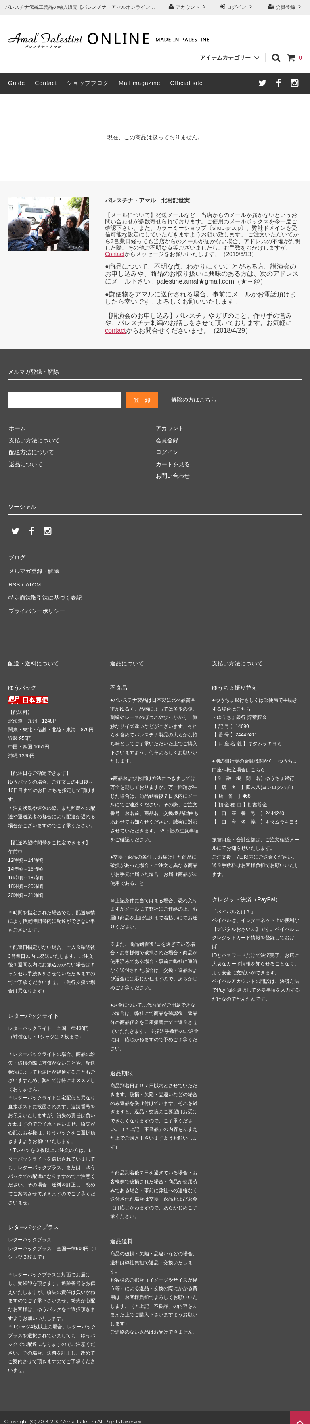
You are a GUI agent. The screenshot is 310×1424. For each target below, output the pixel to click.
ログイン (236, 6)
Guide (16, 83)
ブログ (16, 557)
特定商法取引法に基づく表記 (45, 592)
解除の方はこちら (193, 399)
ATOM (32, 581)
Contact (46, 83)
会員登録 (285, 6)
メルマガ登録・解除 (33, 568)
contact (115, 330)
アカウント (188, 6)
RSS (14, 581)
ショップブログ (88, 83)
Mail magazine (139, 83)
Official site (186, 83)
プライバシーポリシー (36, 604)
